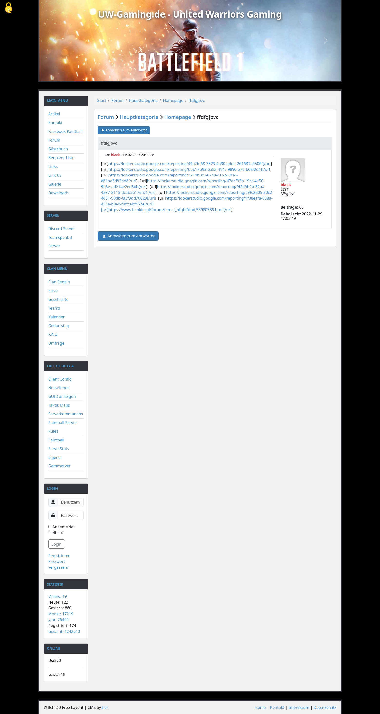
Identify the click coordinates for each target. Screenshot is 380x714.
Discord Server (61, 228)
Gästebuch (58, 149)
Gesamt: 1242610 (64, 631)
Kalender (56, 317)
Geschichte (58, 299)
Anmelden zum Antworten (123, 130)
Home (260, 707)
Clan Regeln (59, 281)
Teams (54, 308)
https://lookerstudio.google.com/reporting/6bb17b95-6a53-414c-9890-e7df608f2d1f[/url (189, 169)
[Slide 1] (181, 77)
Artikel (54, 114)
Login (56, 544)
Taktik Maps (59, 405)
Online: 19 (57, 596)
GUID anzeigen (62, 396)
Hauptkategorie (143, 100)
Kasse (53, 290)
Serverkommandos (65, 414)
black (115, 155)
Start (101, 100)
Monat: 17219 (60, 613)
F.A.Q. (53, 334)
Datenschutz (324, 707)
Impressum (298, 707)
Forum (54, 140)
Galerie (54, 184)
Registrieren (59, 555)
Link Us (54, 175)
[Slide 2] (190, 77)
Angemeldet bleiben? (61, 529)
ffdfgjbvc (197, 100)
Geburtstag (58, 325)
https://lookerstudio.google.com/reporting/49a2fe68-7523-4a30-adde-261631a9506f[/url (190, 163)
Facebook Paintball (65, 131)
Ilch (105, 707)
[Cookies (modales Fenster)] (8, 8)
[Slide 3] (199, 77)
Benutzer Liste (61, 157)
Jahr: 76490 (58, 619)
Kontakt (55, 122)
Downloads (58, 193)
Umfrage (56, 343)
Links (53, 166)
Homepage (173, 100)
